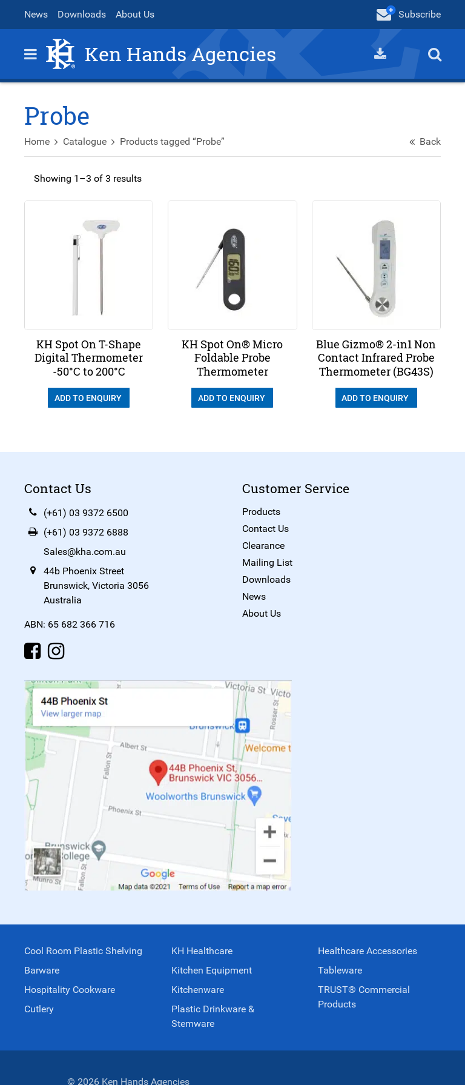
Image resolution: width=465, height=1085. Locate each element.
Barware (41, 970)
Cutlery (39, 1009)
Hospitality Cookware (69, 989)
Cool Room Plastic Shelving (83, 951)
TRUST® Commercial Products (364, 997)
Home (37, 141)
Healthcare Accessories (367, 951)
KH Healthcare (201, 951)
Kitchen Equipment (211, 970)
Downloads (82, 14)
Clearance (263, 545)
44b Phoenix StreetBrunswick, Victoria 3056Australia (96, 585)
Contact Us (265, 528)
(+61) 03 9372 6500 (86, 513)
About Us (135, 14)
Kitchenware (197, 989)
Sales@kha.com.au (85, 551)
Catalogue (85, 141)
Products (261, 511)
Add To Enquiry (89, 398)
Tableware (340, 970)
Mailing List (267, 562)
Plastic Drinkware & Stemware (212, 1016)
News (36, 14)
